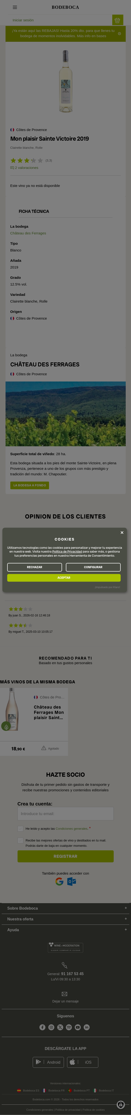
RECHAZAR (34, 567)
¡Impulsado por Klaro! (107, 587)
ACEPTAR (63, 578)
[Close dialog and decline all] (122, 532)
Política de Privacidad (67, 552)
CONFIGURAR (93, 567)
